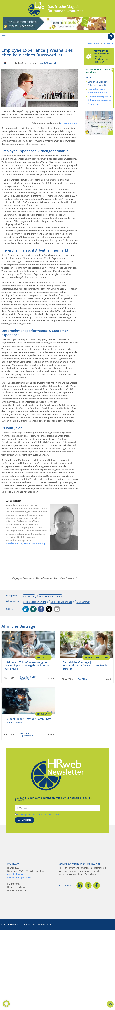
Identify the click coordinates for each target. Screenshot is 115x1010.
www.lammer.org (68, 122)
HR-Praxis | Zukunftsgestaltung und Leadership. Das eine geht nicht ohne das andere (26, 665)
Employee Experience (61, 601)
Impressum (29, 924)
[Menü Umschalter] (3, 37)
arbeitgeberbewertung (34, 601)
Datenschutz (44, 924)
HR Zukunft (43, 657)
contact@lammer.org (34, 543)
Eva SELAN (83, 679)
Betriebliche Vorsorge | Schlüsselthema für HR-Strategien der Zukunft (86, 665)
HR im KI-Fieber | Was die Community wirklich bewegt (27, 720)
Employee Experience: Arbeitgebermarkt (99, 83)
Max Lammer (83, 601)
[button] (25, 609)
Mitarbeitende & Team (50, 596)
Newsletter (101, 50)
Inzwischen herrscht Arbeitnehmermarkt (98, 91)
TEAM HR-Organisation (26, 734)
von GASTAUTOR (48, 62)
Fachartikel (108, 43)
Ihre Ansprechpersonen (19, 877)
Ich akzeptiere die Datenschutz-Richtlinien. (38, 814)
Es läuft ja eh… (95, 104)
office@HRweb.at (15, 874)
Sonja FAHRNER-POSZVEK (28, 678)
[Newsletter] (88, 56)
